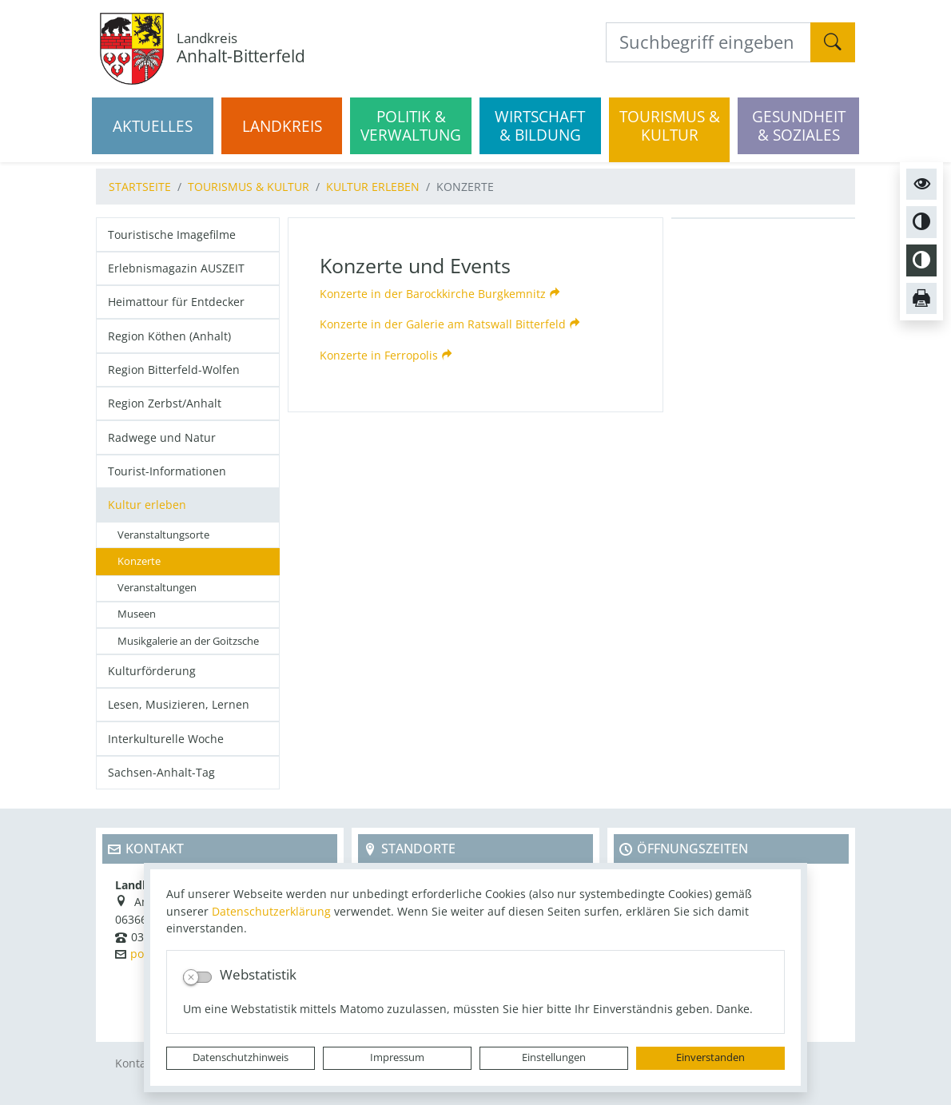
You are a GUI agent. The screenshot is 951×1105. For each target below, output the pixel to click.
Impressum (397, 1057)
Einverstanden (710, 1057)
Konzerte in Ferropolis (379, 355)
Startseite (140, 186)
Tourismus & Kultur (248, 186)
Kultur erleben (373, 186)
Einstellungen (554, 1057)
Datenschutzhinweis (240, 1057)
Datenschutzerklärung (271, 911)
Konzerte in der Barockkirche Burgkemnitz (433, 293)
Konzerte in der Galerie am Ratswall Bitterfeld (443, 324)
